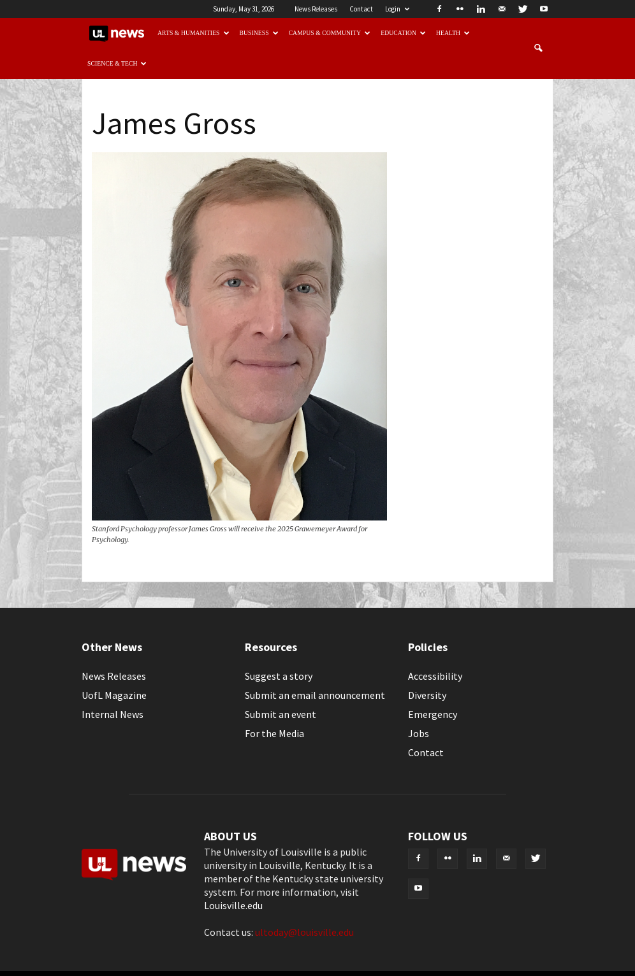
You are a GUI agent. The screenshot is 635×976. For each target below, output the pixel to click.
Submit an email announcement (315, 695)
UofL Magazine (114, 695)
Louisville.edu (233, 905)
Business (259, 32)
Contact (361, 8)
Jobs (418, 733)
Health (453, 32)
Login (397, 8)
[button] (538, 48)
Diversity (427, 695)
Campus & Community (330, 32)
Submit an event (280, 714)
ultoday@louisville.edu (304, 932)
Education (403, 32)
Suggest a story (278, 676)
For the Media (274, 733)
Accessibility (435, 676)
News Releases (316, 8)
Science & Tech (117, 63)
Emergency (432, 714)
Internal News (112, 714)
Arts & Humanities (193, 32)
